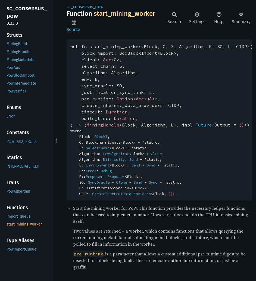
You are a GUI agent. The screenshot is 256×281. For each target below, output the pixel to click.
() (241, 125)
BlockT (100, 136)
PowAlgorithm (116, 153)
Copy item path (73, 22)
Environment (98, 165)
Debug (106, 170)
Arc (107, 59)
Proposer (94, 176)
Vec (140, 98)
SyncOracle (99, 182)
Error (91, 170)
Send (133, 159)
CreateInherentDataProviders (121, 193)
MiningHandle (103, 125)
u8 (149, 98)
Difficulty (114, 159)
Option (125, 98)
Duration (116, 112)
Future (203, 125)
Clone (156, 153)
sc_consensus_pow (85, 6)
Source (73, 29)
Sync (150, 165)
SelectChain (98, 148)
